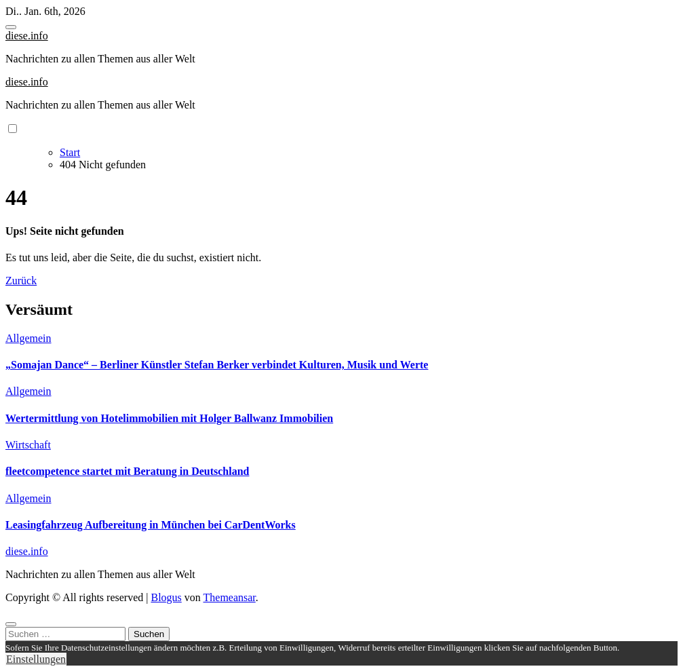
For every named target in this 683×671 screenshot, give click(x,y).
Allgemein (28, 338)
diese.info (26, 35)
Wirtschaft (28, 444)
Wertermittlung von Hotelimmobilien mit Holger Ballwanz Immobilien (169, 418)
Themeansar (229, 597)
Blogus (166, 597)
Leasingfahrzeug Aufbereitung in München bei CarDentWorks (150, 525)
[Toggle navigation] (10, 27)
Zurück (21, 280)
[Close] (10, 624)
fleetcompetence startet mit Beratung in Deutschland (127, 471)
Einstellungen (36, 659)
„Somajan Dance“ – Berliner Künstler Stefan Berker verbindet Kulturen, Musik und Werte (216, 364)
